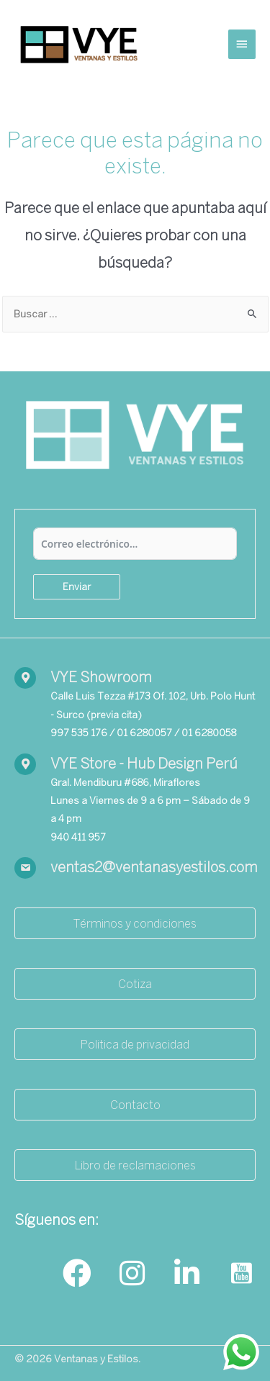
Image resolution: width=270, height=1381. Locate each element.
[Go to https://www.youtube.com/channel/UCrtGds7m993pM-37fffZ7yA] (241, 1274)
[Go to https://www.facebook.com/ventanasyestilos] (77, 1274)
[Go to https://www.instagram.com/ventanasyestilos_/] (131, 1274)
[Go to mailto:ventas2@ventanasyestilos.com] (135, 868)
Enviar (77, 586)
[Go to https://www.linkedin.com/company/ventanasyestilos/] (186, 1274)
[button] (135, 923)
